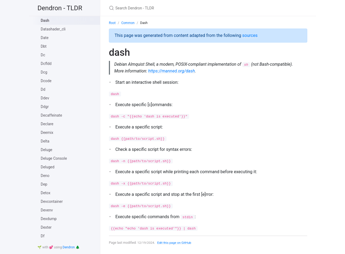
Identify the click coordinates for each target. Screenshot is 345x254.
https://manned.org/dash (172, 71)
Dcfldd (46, 63)
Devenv (47, 210)
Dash (45, 20)
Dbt (44, 46)
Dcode (46, 81)
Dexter (46, 227)
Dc (43, 55)
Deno (45, 175)
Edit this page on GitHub (174, 243)
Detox (45, 193)
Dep (44, 184)
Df (42, 236)
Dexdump (49, 219)
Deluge (46, 150)
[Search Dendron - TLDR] (172, 8)
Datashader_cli (53, 29)
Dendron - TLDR (59, 8)
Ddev (45, 98)
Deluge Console (54, 158)
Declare (47, 124)
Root (112, 23)
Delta (45, 141)
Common (127, 23)
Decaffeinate (51, 115)
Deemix (47, 132)
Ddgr (45, 107)
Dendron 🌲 (71, 247)
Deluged (47, 167)
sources (250, 35)
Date (45, 38)
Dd (43, 89)
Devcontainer (52, 201)
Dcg (44, 72)
